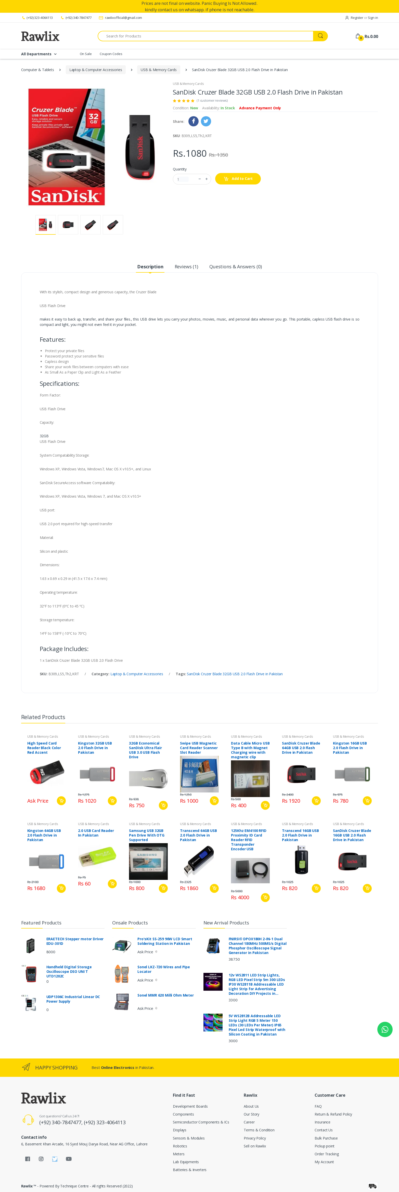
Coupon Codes (111, 53)
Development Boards (190, 1106)
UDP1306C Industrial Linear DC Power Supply (73, 999)
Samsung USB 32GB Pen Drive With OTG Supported (146, 835)
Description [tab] (150, 266)
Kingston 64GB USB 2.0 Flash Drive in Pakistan (44, 835)
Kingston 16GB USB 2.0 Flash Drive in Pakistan (350, 748)
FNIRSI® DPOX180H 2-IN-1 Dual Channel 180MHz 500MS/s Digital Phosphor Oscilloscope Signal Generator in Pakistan (258, 946)
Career (249, 1122)
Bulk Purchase (326, 1138)
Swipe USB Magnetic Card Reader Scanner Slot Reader (198, 748)
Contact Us (324, 1130)
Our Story (251, 1114)
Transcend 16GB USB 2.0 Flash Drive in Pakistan (300, 835)
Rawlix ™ (28, 1186)
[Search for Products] (205, 36)
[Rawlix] (40, 36)
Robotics (180, 1146)
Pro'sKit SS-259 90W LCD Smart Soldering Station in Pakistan (164, 941)
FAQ (318, 1106)
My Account (324, 1161)
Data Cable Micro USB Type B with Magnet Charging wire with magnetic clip (250, 750)
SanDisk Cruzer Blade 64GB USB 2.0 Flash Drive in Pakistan (301, 748)
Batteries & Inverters (190, 1169)
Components (183, 1114)
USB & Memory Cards (158, 69)
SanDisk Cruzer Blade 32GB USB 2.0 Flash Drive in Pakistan (235, 673)
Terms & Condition (259, 1130)
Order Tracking (327, 1153)
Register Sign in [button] (361, 17)
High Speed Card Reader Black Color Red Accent (44, 748)
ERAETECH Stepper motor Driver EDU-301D (75, 941)
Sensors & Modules (189, 1138)
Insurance (322, 1122)
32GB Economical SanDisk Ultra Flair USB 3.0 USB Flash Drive (145, 750)
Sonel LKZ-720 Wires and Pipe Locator (163, 969)
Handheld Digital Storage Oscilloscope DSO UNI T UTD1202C (69, 971)
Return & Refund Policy (333, 1114)
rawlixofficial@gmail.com (120, 17)
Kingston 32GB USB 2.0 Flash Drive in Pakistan (95, 748)
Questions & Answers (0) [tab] (235, 266)
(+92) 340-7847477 (76, 17)
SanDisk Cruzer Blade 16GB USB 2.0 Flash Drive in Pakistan (352, 835)
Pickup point (324, 1146)
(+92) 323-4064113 (37, 17)
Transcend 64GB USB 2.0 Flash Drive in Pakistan (198, 835)
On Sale (86, 53)
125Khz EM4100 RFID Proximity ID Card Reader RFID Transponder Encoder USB (248, 839)
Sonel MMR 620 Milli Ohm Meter (165, 995)
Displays (179, 1130)
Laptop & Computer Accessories (95, 69)
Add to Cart (238, 178)
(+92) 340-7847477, (61, 1122)
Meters (178, 1153)
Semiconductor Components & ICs (201, 1122)
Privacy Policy (255, 1138)
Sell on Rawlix (255, 1146)
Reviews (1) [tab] (186, 266)
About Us (251, 1106)
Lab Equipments (186, 1161)
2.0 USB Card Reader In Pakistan (96, 833)
